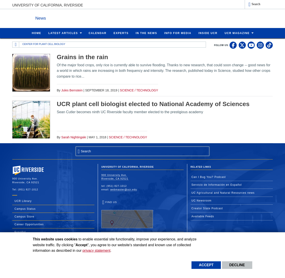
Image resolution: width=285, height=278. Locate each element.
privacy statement (96, 250)
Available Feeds (202, 216)
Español (20, 232)
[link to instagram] (260, 44)
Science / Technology (139, 90)
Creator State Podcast (207, 208)
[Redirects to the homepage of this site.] (15, 44)
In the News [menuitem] (146, 32)
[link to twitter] (242, 44)
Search (256, 4)
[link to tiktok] (269, 44)
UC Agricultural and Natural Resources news (223, 192)
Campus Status (25, 208)
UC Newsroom (201, 200)
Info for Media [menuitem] (177, 32)
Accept (206, 265)
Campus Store (24, 216)
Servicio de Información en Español (216, 184)
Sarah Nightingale (73, 137)
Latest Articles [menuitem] (63, 32)
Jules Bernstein (72, 90)
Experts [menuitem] (121, 32)
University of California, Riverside (47, 5)
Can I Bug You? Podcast (208, 176)
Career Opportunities (29, 224)
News (61, 17)
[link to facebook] (233, 44)
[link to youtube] (251, 44)
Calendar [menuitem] (97, 32)
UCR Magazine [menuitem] (237, 32)
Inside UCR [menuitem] (207, 32)
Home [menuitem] (36, 32)
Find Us (127, 214)
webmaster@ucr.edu (123, 189)
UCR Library (23, 200)
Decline (237, 265)
